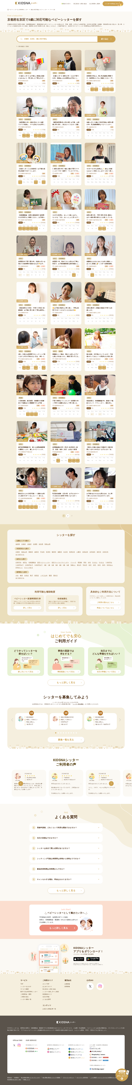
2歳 (53, 565)
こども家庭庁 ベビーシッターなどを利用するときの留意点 (105, 1077)
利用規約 (16, 1077)
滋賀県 (18, 544)
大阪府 (29, 544)
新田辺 (36, 575)
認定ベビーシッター (43, 562)
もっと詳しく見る (69, 890)
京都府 (23, 544)
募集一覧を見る (70, 739)
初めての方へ (66, 3)
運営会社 (9, 1077)
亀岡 (21, 575)
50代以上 (110, 565)
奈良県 (41, 544)
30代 (99, 565)
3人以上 (101, 562)
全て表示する (20, 554)
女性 (89, 562)
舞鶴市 (31, 552)
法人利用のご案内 (94, 3)
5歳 (64, 565)
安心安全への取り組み (80, 3)
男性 (85, 562)
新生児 (79, 565)
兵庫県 (35, 544)
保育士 (25, 562)
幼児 (90, 565)
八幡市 (78, 552)
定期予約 (18, 562)
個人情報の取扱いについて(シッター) (30, 1077)
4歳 (60, 565)
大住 (17, 575)
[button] (55, 732)
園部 (50, 575)
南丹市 (99, 552)
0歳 (45, 565)
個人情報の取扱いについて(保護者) (51, 1077)
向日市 (65, 552)
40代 (103, 565)
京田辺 (26, 575)
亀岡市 (54, 552)
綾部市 (36, 552)
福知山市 (24, 552)
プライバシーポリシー (68, 1077)
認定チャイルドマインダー (60, 562)
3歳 (56, 565)
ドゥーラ (73, 562)
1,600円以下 (20, 565)
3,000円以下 (39, 565)
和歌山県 (47, 544)
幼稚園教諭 (32, 562)
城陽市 (60, 552)
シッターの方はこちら (114, 3)
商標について (26, 1079)
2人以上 (94, 562)
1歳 (49, 565)
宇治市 (42, 552)
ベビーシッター (52, 24)
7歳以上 (73, 565)
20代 (94, 565)
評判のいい (19, 567)
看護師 (80, 562)
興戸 (31, 575)
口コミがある (28, 567)
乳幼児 (85, 565)
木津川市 (105, 552)
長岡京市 (72, 552)
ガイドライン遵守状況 (82, 1077)
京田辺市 (85, 552)
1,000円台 (109, 562)
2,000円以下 (29, 565)
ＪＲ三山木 (43, 575)
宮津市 (48, 552)
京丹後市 (92, 552)
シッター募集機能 (78, 704)
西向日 (55, 575)
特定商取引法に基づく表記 (14, 1079)
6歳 (68, 565)
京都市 (18, 552)
